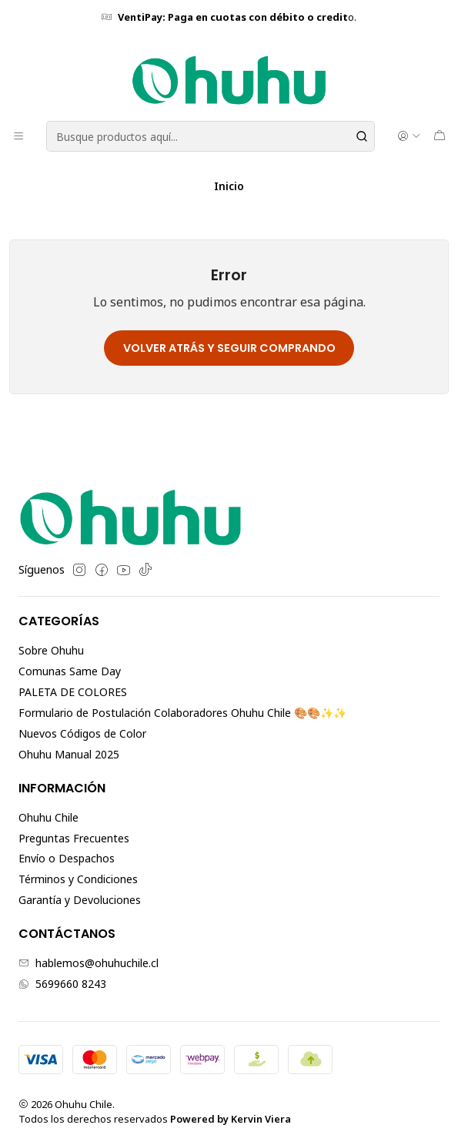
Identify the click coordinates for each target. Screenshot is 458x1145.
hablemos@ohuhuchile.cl (88, 963)
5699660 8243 (62, 983)
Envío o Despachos (66, 858)
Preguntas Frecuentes (73, 838)
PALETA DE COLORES (72, 692)
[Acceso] (409, 136)
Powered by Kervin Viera (230, 1119)
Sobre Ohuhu (51, 650)
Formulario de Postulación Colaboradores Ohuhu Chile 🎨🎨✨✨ (182, 712)
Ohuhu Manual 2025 (68, 754)
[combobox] (210, 136)
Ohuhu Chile (48, 817)
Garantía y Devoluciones (79, 899)
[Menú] (18, 136)
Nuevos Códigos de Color (82, 733)
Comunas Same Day (69, 671)
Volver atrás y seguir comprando (229, 348)
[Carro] (439, 136)
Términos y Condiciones (78, 879)
